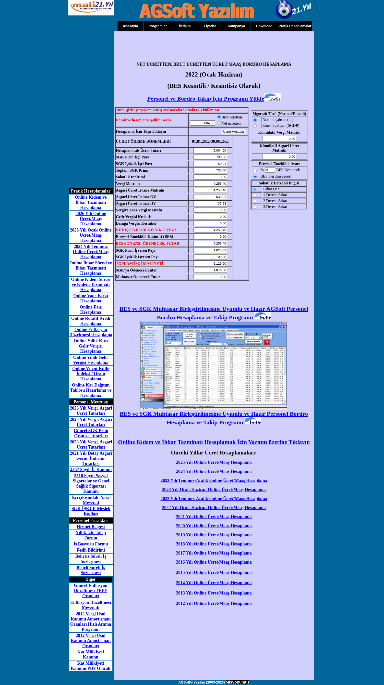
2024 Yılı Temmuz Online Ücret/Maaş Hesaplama (90, 251)
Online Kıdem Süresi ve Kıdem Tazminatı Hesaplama (90, 284)
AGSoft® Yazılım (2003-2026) (201, 682)
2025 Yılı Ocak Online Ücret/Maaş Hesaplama (91, 235)
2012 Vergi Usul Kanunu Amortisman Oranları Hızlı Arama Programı (90, 621)
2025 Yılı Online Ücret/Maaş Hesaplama (214, 462)
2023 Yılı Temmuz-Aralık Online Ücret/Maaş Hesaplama (214, 480)
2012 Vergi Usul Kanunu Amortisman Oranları (91, 640)
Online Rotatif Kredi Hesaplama (90, 321)
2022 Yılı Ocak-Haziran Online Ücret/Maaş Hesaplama (214, 507)
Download (264, 26)
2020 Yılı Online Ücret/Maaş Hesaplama (214, 525)
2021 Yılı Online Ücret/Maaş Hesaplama (214, 516)
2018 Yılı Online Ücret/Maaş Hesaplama (214, 544)
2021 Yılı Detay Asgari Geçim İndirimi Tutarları (91, 458)
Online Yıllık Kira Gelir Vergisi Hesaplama (91, 346)
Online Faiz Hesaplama (91, 310)
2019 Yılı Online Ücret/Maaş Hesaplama (214, 534)
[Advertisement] (88, 110)
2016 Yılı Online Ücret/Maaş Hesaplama (214, 562)
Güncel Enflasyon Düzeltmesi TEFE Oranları (91, 590)
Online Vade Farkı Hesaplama (90, 298)
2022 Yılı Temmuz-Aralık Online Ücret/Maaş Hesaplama (214, 498)
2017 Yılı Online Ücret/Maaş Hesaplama (214, 553)
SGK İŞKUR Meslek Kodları (91, 511)
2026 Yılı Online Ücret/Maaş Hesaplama (90, 218)
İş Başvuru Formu (90, 544)
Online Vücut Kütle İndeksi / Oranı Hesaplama (90, 373)
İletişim (185, 26)
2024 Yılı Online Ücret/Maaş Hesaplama (214, 471)
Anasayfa (130, 26)
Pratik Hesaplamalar (295, 26)
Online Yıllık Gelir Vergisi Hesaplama (90, 360)
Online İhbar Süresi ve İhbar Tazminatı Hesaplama (91, 268)
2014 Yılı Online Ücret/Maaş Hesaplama (214, 582)
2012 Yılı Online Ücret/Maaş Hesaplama (214, 603)
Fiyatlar (210, 26)
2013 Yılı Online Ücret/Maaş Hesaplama (214, 593)
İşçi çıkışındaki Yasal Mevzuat (90, 500)
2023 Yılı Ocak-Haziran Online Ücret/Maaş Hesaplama (214, 489)
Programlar (157, 26)
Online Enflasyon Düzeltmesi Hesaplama (90, 332)
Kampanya (236, 26)
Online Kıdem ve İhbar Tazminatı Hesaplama (91, 202)
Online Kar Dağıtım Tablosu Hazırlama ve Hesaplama (90, 390)
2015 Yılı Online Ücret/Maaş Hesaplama (214, 572)
